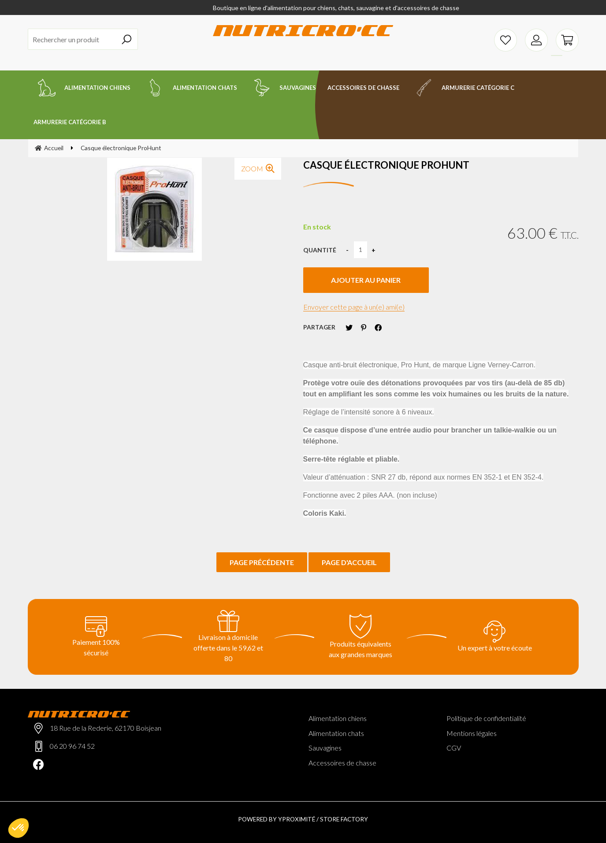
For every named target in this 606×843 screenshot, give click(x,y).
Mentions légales (471, 733)
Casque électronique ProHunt (386, 165)
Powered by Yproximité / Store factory (303, 819)
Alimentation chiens (338, 718)
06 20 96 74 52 (72, 746)
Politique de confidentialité (486, 718)
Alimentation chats (336, 733)
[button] (18, 828)
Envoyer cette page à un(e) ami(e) (354, 307)
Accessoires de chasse (342, 762)
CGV (453, 747)
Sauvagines (325, 747)
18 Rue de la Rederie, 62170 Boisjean (105, 728)
